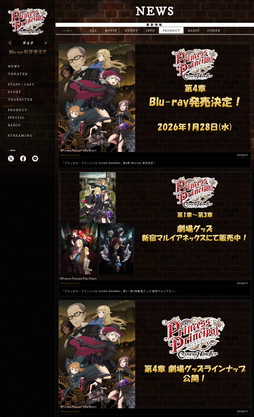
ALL (90, 31)
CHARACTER (20, 99)
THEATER (18, 74)
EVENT (130, 31)
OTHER (217, 31)
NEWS (14, 66)
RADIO (14, 125)
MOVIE (108, 31)
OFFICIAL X (234, 364)
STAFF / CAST (21, 84)
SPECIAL (16, 117)
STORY (14, 92)
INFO (150, 31)
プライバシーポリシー (127, 401)
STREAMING (20, 136)
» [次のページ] (175, 301)
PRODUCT (18, 110)
